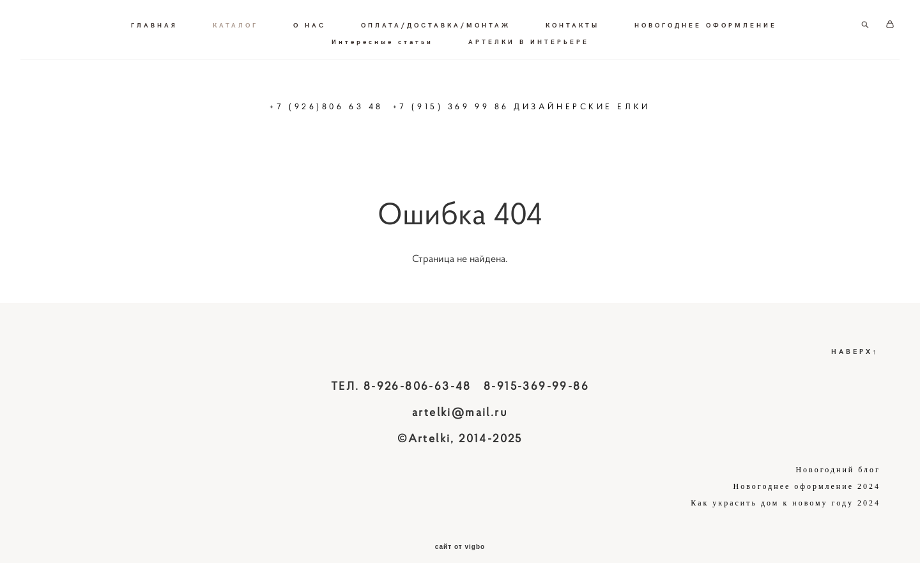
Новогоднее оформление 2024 (806, 472)
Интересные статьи (471, 34)
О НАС (398, 17)
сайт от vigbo (460, 533)
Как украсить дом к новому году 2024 (785, 488)
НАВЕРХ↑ (855, 337)
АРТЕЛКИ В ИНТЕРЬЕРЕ (617, 34)
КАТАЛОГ (324, 17)
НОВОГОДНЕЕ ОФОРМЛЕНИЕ (314, 34)
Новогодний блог (837, 455)
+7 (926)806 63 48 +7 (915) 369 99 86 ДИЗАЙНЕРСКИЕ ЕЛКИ (460, 99)
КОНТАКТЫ (661, 17)
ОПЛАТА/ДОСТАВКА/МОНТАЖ (524, 17)
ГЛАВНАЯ (243, 17)
